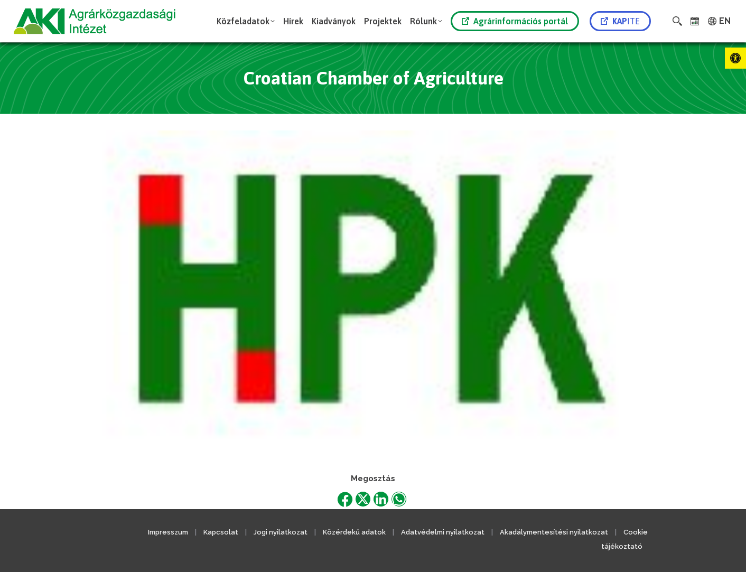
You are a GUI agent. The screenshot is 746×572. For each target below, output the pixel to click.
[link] (735, 58)
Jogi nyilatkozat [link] (280, 532)
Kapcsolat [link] (220, 532)
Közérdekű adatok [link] (354, 532)
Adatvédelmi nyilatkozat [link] (442, 532)
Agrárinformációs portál (515, 21)
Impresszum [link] (168, 532)
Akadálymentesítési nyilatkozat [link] (554, 532)
